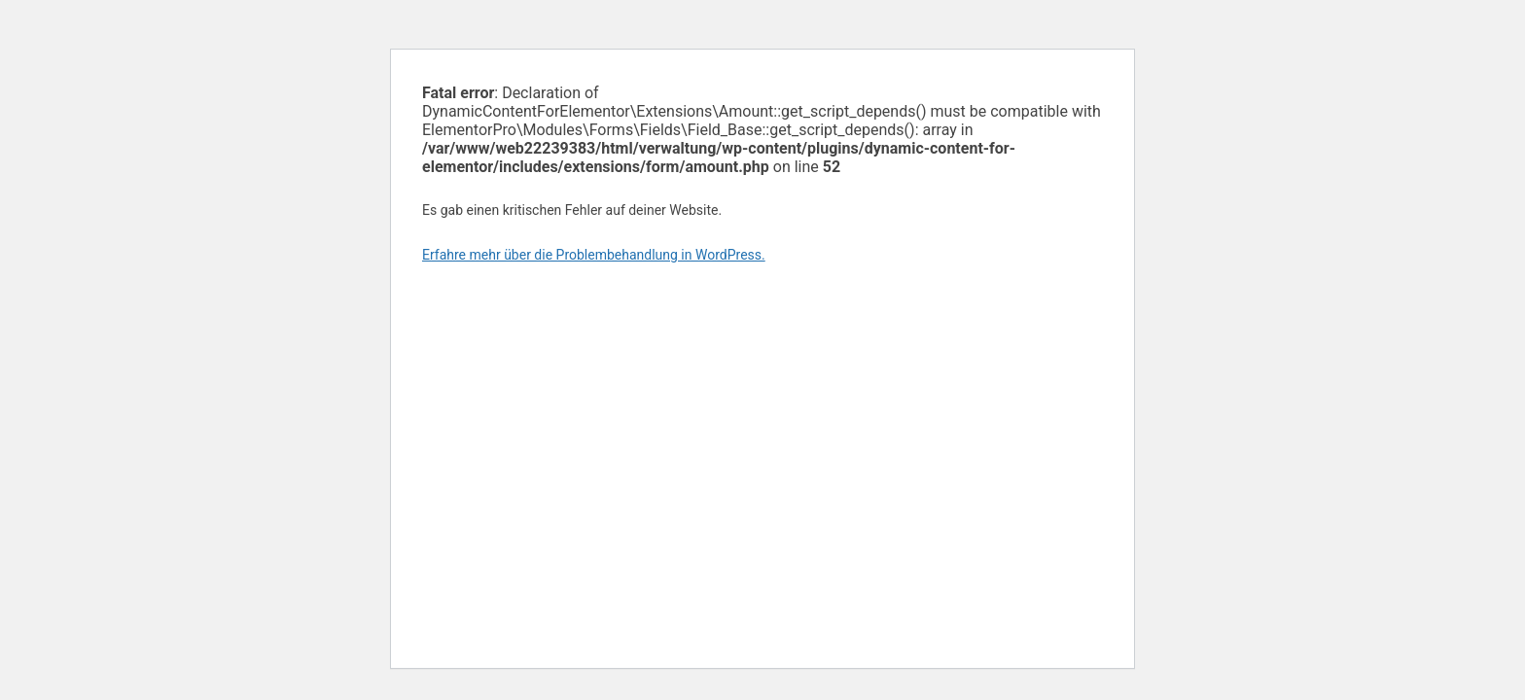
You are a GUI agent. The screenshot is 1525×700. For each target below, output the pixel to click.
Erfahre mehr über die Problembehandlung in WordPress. (593, 254)
